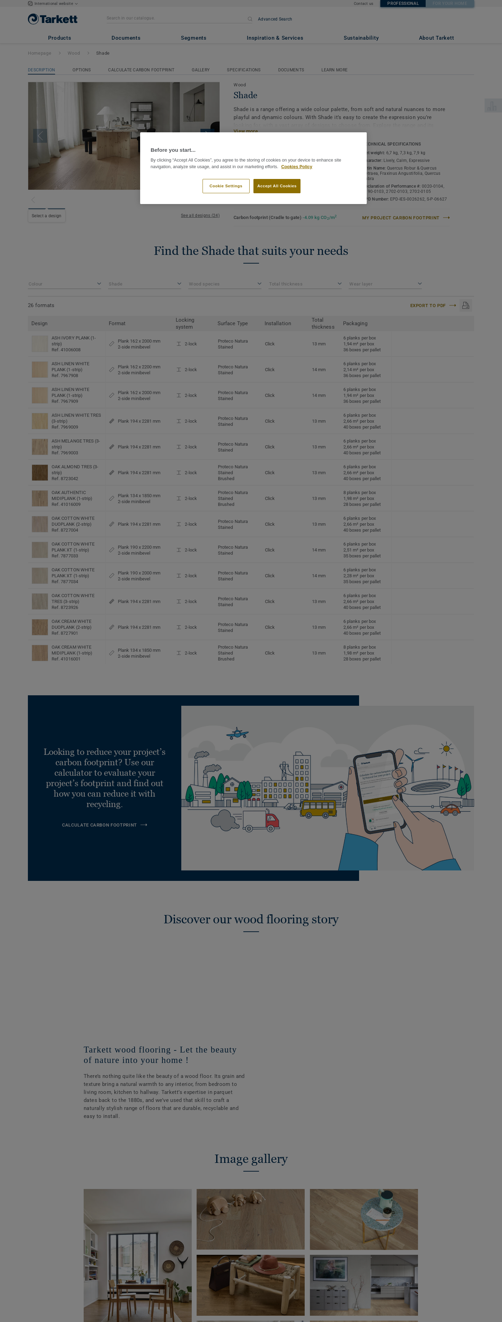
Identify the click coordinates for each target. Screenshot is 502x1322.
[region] (253, 168)
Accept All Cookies (277, 186)
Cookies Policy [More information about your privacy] (296, 166)
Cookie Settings (226, 186)
